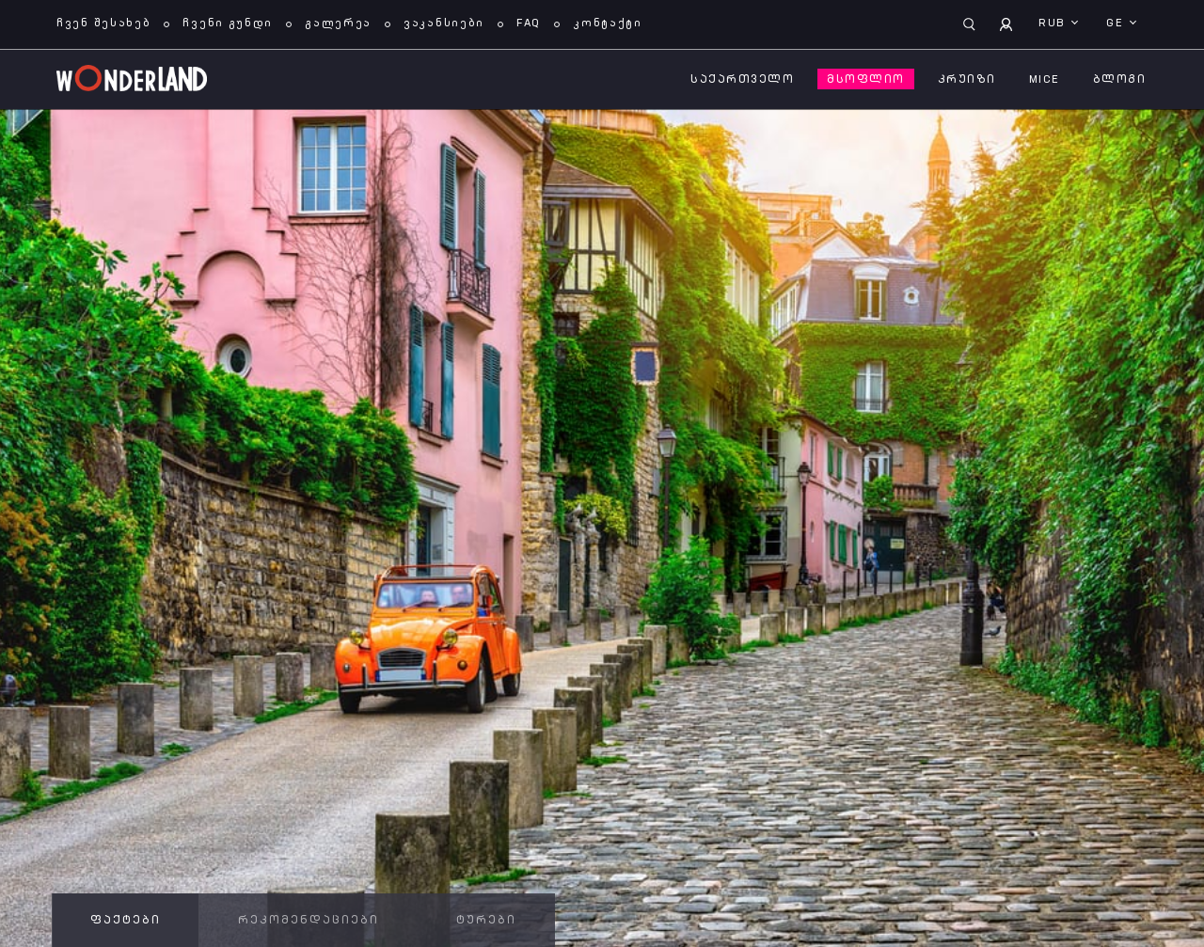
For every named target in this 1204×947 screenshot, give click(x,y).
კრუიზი (967, 80)
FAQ (528, 23)
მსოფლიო (866, 80)
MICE (1044, 80)
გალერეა (338, 23)
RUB (1053, 23)
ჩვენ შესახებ (103, 23)
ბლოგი (1120, 80)
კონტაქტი (607, 23)
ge (1117, 23)
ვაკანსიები (444, 23)
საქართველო (742, 80)
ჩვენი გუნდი (227, 23)
